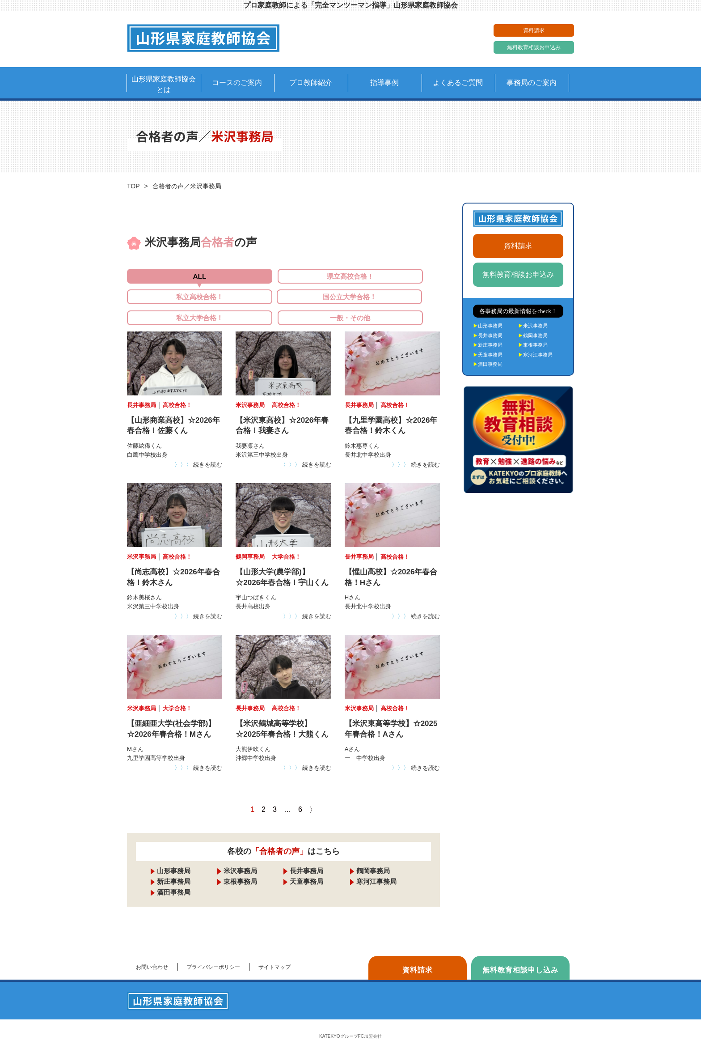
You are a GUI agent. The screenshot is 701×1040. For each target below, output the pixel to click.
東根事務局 (240, 870)
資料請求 (534, 30)
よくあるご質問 (458, 82)
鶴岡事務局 (373, 859)
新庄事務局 (173, 870)
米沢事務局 (240, 859)
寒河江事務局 (376, 870)
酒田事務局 (173, 880)
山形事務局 (173, 859)
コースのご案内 (237, 82)
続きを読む (198, 453)
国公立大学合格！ (177, 301)
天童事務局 (306, 870)
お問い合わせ (152, 955)
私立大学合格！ (283, 301)
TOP (133, 186)
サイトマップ (274, 955)
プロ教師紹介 (310, 82)
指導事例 (384, 82)
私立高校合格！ (389, 276)
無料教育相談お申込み (534, 47)
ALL (177, 276)
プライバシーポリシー (213, 955)
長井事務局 (306, 859)
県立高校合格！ (283, 276)
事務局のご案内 (532, 82)
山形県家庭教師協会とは (163, 84)
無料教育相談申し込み (520, 958)
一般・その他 (389, 301)
